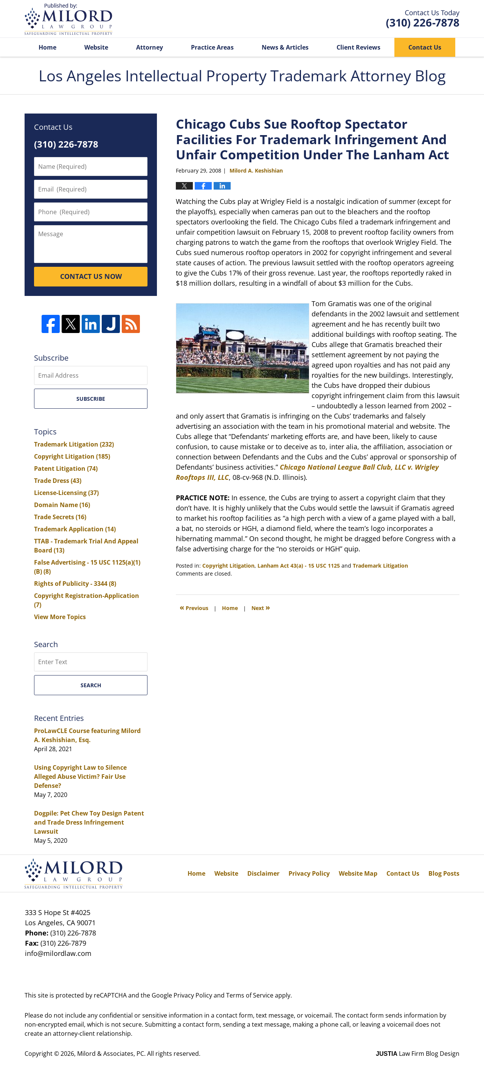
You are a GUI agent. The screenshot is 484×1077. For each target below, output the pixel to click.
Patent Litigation (66, 468)
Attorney (149, 47)
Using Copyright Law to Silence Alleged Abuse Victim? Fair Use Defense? (80, 776)
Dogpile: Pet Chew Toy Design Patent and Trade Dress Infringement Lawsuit (89, 822)
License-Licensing (66, 493)
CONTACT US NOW (91, 276)
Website (96, 47)
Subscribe (90, 398)
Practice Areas (212, 47)
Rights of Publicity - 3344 (75, 583)
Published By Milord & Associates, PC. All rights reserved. (422, 19)
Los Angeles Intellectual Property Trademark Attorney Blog (68, 19)
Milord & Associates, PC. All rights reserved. (138, 1053)
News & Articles (285, 47)
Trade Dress (57, 480)
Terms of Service (249, 995)
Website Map (358, 873)
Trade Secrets (60, 517)
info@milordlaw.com (58, 953)
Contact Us (424, 47)
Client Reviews (358, 47)
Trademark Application (75, 529)
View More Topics (60, 617)
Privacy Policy (309, 873)
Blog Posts (443, 873)
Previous (194, 607)
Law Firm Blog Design (417, 1053)
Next (260, 607)
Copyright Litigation (228, 565)
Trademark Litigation (380, 565)
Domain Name (62, 505)
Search (91, 685)
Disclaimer (263, 873)
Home (47, 47)
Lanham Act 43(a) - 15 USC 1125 (299, 565)
